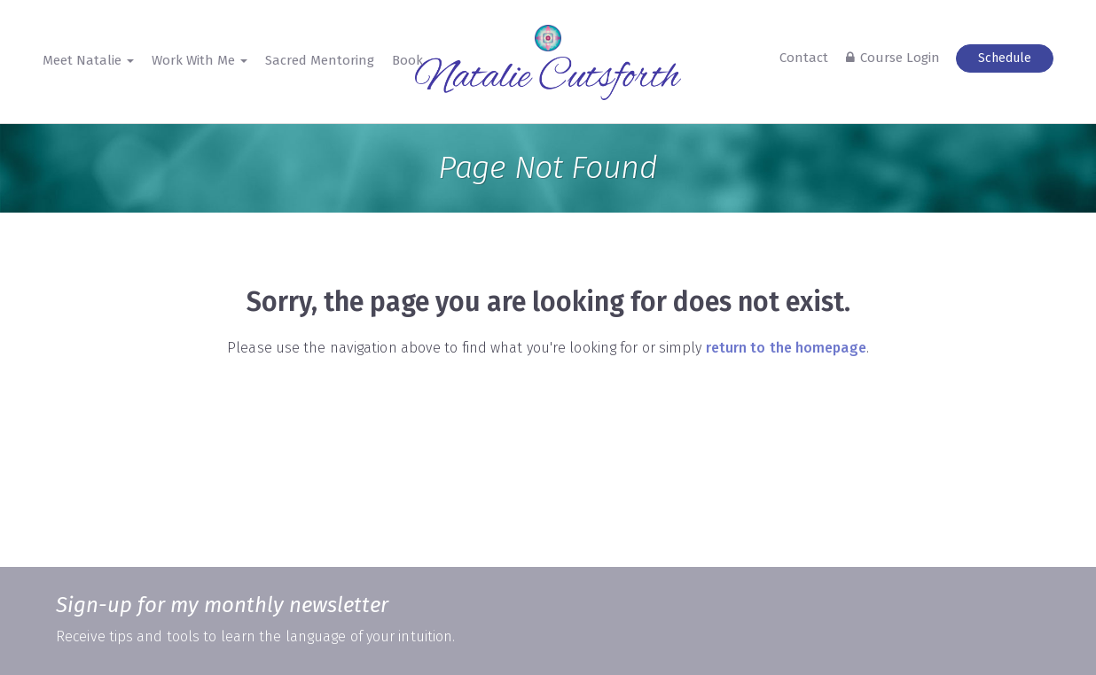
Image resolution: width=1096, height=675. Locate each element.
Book (407, 60)
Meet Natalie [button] (88, 60)
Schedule (1004, 58)
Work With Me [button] (199, 60)
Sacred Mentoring (319, 60)
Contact (803, 58)
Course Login (900, 58)
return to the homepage (786, 347)
